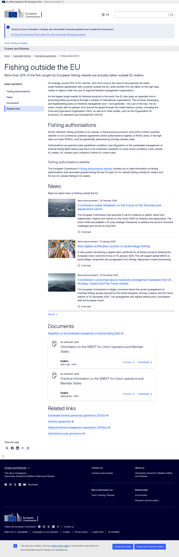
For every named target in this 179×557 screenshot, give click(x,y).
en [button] (105, 14)
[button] (129, 362)
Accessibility (114, 532)
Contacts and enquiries (102, 473)
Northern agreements (59, 421)
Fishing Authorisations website (95, 168)
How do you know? (54, 2)
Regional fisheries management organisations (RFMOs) (77, 427)
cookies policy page (59, 546)
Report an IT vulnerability (16, 532)
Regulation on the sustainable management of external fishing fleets (84, 333)
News (10, 97)
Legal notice (98, 532)
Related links (13, 108)
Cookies (66, 532)
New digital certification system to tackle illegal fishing (113, 246)
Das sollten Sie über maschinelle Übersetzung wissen (61, 34)
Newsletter (33, 484)
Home (7, 56)
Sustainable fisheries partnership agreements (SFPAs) (76, 415)
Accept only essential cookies (150, 546)
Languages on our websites (45, 532)
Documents (13, 103)
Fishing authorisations (18, 91)
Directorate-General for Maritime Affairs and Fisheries (153, 475)
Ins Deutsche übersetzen (22, 34)
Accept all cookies (123, 546)
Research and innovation (147, 500)
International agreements (45, 56)
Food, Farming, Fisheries (15, 43)
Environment (141, 495)
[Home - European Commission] (25, 13)
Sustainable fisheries (22, 56)
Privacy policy (81, 532)
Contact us (69, 526)
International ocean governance (65, 433)
